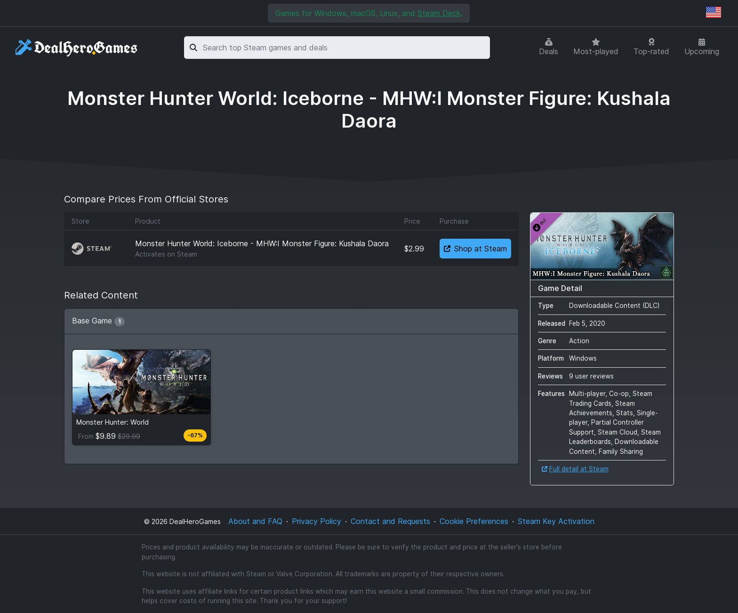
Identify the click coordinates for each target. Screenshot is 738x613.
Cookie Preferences (474, 521)
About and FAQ (255, 521)
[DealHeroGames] (77, 48)
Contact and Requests (390, 521)
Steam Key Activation (556, 521)
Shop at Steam (475, 248)
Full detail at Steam (575, 469)
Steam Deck (438, 13)
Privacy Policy (316, 521)
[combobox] (345, 47)
